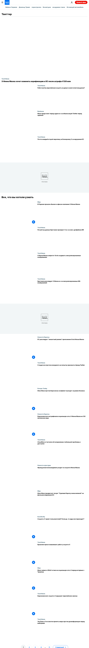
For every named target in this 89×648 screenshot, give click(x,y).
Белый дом (47, 7)
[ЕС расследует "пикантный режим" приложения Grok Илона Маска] (62, 349)
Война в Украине (11, 7)
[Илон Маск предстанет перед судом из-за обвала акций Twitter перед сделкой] (62, 123)
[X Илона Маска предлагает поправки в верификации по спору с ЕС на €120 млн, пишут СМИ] (44, 81)
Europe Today (42, 388)
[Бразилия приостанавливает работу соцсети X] (62, 554)
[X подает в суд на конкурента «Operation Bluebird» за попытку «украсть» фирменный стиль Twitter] (62, 374)
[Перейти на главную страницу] (7, 2)
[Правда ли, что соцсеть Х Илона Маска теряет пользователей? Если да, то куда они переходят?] (62, 528)
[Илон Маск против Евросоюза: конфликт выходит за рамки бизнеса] (62, 400)
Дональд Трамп (24, 7)
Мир (39, 202)
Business (40, 111)
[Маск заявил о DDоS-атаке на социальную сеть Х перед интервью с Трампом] (62, 579)
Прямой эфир (81, 2)
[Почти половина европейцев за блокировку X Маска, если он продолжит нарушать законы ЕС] (62, 148)
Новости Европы (43, 337)
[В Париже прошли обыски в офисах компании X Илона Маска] (62, 213)
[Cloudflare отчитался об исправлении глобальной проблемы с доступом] (62, 451)
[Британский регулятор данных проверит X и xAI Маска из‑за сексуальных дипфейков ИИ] (62, 239)
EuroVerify (41, 516)
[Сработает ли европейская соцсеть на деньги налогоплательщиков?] (62, 97)
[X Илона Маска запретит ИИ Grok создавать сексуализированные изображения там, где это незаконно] (62, 265)
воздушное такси (58, 7)
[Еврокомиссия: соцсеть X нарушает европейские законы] (62, 605)
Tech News (5, 79)
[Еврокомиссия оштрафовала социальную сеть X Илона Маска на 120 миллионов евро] (62, 426)
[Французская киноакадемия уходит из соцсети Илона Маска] (62, 477)
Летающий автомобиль (75, 7)
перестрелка (36, 7)
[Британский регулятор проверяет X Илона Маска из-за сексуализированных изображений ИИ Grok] (62, 290)
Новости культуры (44, 465)
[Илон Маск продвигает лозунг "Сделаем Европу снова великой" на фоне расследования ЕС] (62, 503)
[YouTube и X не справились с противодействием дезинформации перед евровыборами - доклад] (62, 631)
